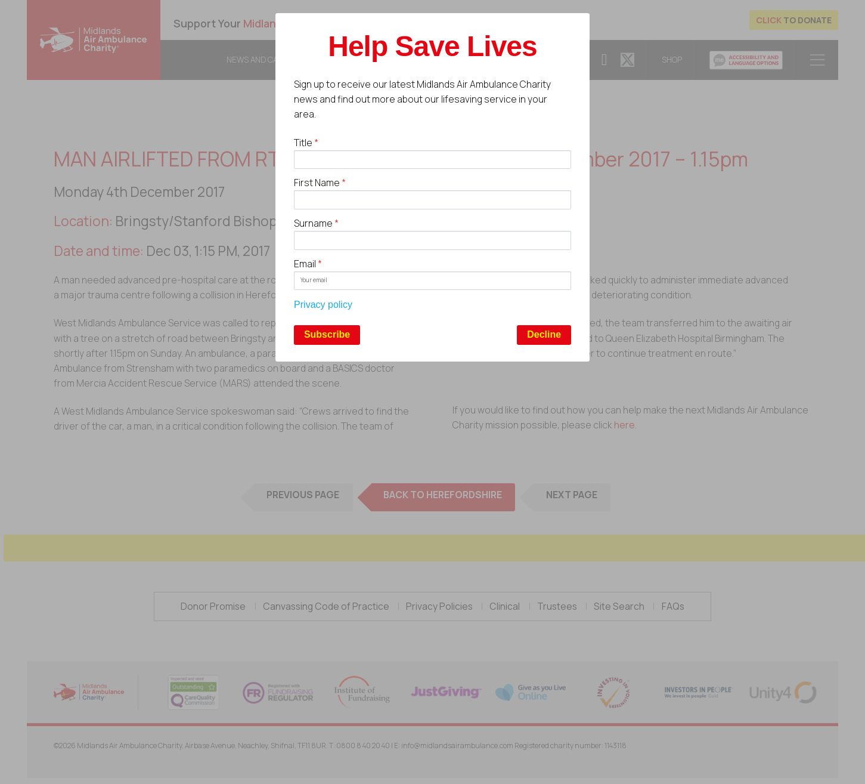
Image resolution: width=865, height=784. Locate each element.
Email (308, 263)
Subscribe (327, 334)
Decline (544, 334)
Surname (316, 223)
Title (306, 142)
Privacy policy (323, 305)
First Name (320, 182)
